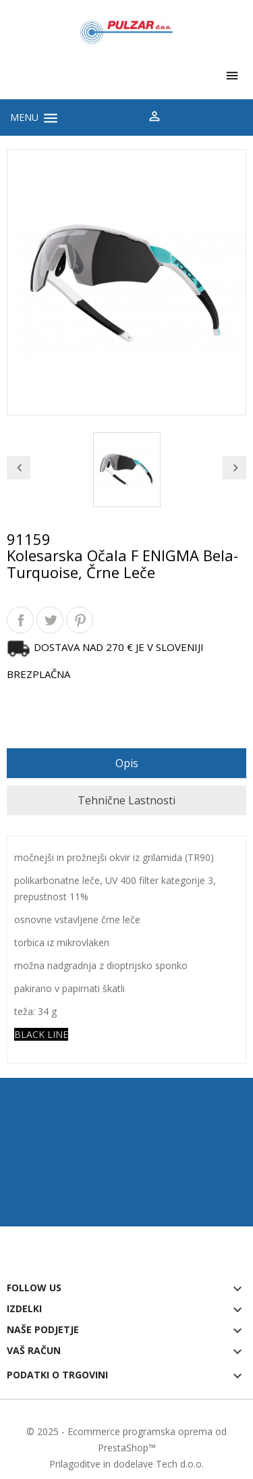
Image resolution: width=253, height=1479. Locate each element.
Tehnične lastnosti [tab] (126, 800)
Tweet (50, 620)
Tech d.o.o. (180, 1463)
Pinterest (79, 620)
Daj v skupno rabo (20, 620)
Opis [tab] (126, 763)
